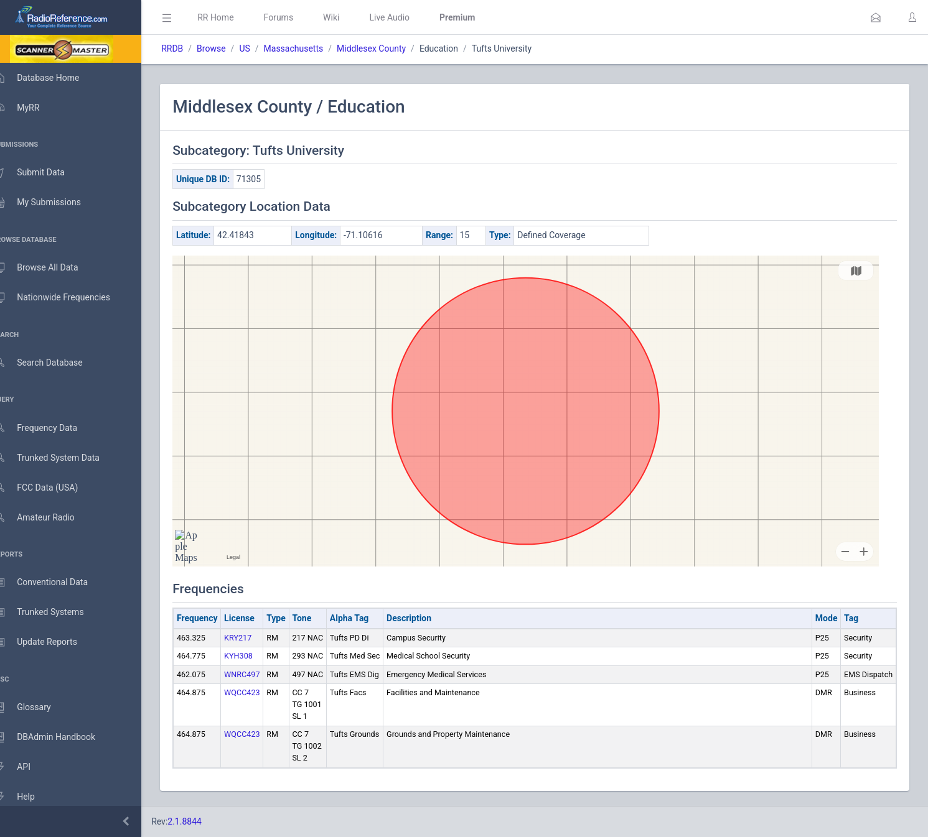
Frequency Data (47, 428)
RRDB (190, 48)
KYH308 (256, 655)
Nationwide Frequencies (64, 297)
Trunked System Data (59, 458)
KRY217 (255, 637)
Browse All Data (48, 268)
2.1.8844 (202, 821)
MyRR (28, 107)
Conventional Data (53, 582)
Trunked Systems (50, 612)
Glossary (34, 707)
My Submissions (49, 202)
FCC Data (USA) (48, 488)
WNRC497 (260, 674)
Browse (229, 48)
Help (26, 797)
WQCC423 (260, 692)
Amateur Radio (46, 517)
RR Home (233, 17)
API (24, 767)
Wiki (349, 17)
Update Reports (47, 642)
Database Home (48, 77)
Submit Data (41, 172)
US (262, 48)
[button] (876, 17)
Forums (296, 17)
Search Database (50, 363)
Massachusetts (311, 48)
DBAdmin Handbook (56, 737)
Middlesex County (389, 48)
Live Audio (407, 17)
